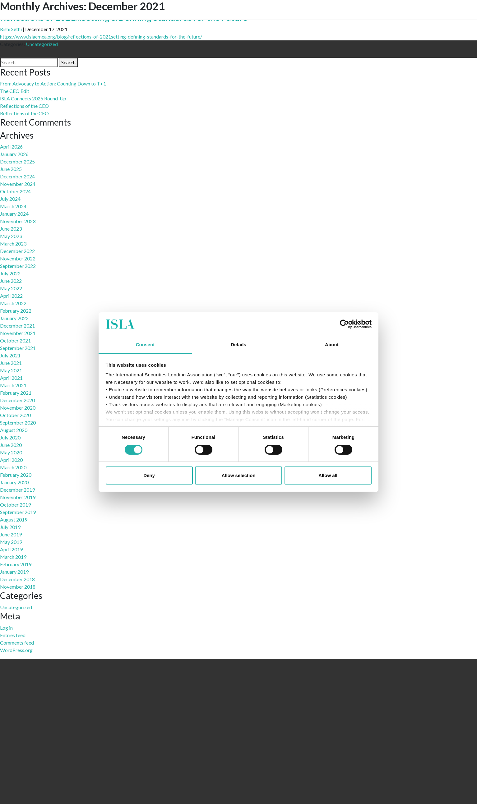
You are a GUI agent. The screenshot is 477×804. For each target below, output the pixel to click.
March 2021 (13, 385)
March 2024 (13, 206)
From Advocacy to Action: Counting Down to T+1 (53, 83)
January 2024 (14, 214)
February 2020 (15, 475)
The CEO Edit (14, 91)
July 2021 (10, 355)
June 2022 (11, 281)
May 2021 (11, 370)
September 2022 (18, 266)
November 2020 (17, 408)
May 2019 (11, 542)
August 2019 (13, 519)
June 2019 (11, 534)
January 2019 (14, 572)
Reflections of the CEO (24, 106)
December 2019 (17, 490)
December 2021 (17, 325)
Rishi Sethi (11, 29)
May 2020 (11, 452)
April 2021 (11, 378)
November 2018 (17, 587)
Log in (6, 628)
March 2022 (13, 303)
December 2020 (17, 400)
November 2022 (17, 258)
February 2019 (15, 564)
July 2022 (10, 273)
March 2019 (13, 557)
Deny (149, 475)
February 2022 (15, 311)
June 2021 (11, 363)
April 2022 (11, 296)
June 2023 (11, 229)
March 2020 (13, 467)
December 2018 (17, 579)
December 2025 (17, 161)
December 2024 (17, 176)
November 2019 (17, 497)
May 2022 (11, 288)
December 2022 (17, 251)
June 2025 (11, 169)
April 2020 (11, 460)
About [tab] (332, 344)
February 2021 (15, 393)
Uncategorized (42, 44)
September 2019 (18, 512)
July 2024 (10, 199)
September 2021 (18, 348)
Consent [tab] (145, 344)
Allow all (327, 475)
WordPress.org (16, 650)
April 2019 (11, 549)
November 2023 (17, 221)
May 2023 (11, 236)
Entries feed (12, 635)
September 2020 (18, 422)
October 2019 (15, 505)
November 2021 (17, 333)
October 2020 (15, 415)
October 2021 (15, 340)
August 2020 (13, 430)
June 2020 (11, 445)
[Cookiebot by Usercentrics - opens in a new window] (344, 324)
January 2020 (14, 482)
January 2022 (14, 318)
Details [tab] (238, 344)
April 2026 (11, 146)
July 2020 (10, 437)
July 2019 (10, 527)
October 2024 (15, 191)
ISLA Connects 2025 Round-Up (33, 98)
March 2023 (13, 243)
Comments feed (17, 642)
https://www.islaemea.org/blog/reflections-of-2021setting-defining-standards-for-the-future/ (101, 36)
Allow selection (238, 475)
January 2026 (14, 154)
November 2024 (17, 184)
